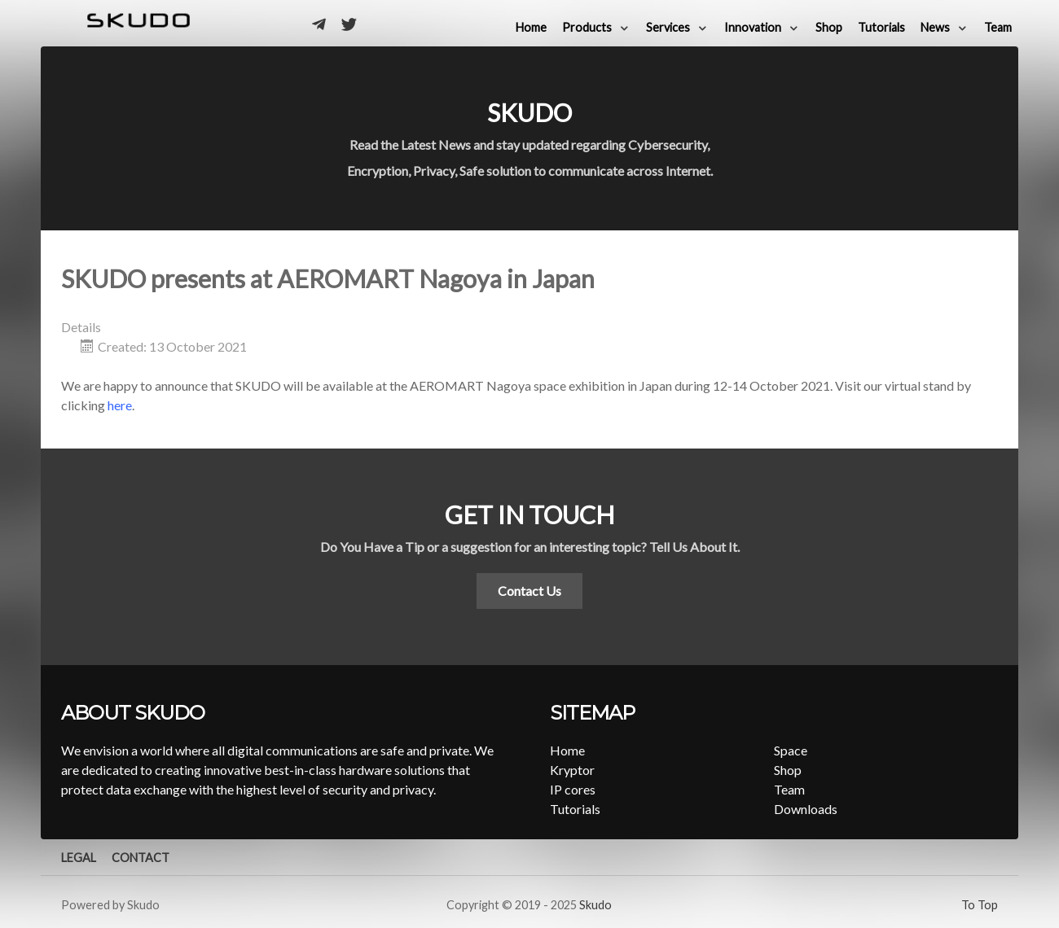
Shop (788, 769)
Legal (78, 858)
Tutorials (575, 808)
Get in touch (529, 514)
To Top (979, 905)
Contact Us (529, 590)
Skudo (595, 905)
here (120, 405)
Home (567, 750)
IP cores (572, 789)
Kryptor (572, 769)
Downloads (805, 808)
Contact (140, 858)
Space (790, 750)
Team (789, 789)
